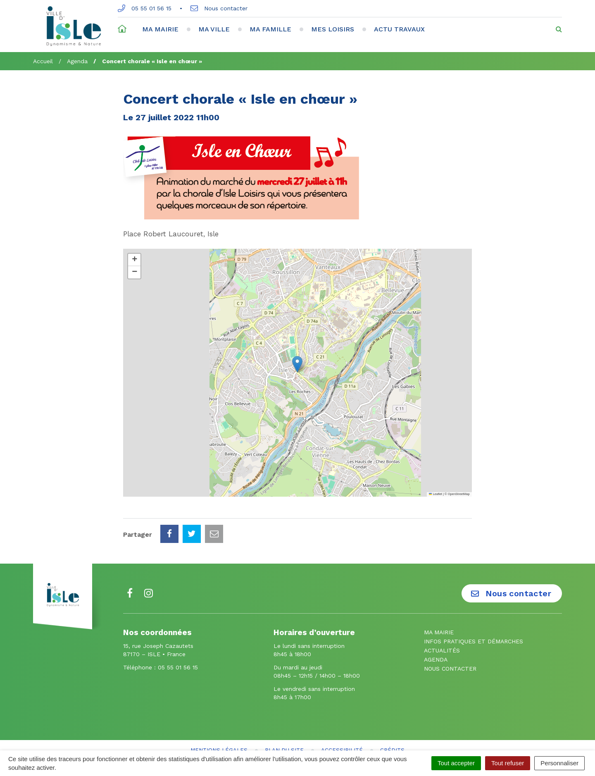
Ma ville (214, 29)
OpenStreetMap (459, 494)
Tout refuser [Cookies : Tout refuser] (507, 762)
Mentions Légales (219, 713)
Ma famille (270, 29)
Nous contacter (219, 8)
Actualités (442, 613)
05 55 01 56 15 (144, 8)
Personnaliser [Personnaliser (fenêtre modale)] (559, 762)
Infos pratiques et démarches (473, 604)
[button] (297, 364)
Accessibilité (342, 713)
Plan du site (284, 713)
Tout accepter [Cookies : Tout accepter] (456, 762)
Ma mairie (160, 29)
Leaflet (435, 494)
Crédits (392, 713)
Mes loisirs (332, 29)
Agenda (435, 622)
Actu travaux (399, 29)
